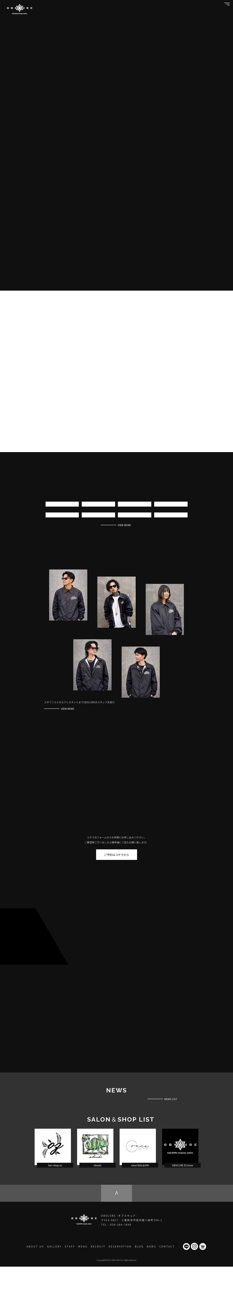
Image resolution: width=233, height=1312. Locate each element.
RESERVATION (120, 1292)
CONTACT (167, 1292)
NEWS (151, 1292)
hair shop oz (55, 1210)
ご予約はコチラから (116, 876)
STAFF (70, 1292)
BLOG (139, 1292)
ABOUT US (35, 1292)
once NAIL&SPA (140, 1210)
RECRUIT (98, 1292)
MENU (83, 1292)
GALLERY (54, 1292)
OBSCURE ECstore (182, 1210)
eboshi (98, 1210)
